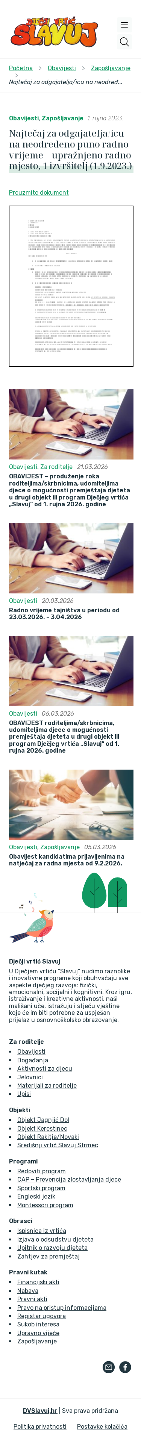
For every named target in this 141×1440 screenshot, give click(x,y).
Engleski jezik (36, 1196)
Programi (23, 1161)
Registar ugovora (41, 1316)
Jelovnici (30, 1077)
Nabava (27, 1290)
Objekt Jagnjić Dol (43, 1119)
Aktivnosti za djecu (44, 1068)
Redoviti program (41, 1171)
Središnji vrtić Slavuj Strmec (57, 1145)
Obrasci (20, 1221)
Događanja (32, 1060)
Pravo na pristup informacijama (61, 1307)
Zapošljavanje (62, 118)
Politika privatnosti (40, 1426)
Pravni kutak (28, 1272)
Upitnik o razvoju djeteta (52, 1247)
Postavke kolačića (102, 1426)
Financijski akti (38, 1282)
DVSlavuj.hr (40, 1410)
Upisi (24, 1093)
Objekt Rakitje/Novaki (48, 1136)
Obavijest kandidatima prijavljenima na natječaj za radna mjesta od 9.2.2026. (66, 860)
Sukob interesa (38, 1324)
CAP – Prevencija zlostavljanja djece (69, 1179)
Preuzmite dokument (39, 192)
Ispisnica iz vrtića (41, 1230)
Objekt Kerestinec (42, 1128)
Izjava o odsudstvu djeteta (55, 1239)
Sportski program (41, 1188)
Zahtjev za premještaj (48, 1256)
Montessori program (45, 1205)
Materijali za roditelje (47, 1085)
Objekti (19, 1110)
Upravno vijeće (38, 1333)
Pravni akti (32, 1299)
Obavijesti (24, 118)
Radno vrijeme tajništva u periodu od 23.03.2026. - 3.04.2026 (64, 614)
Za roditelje (56, 466)
